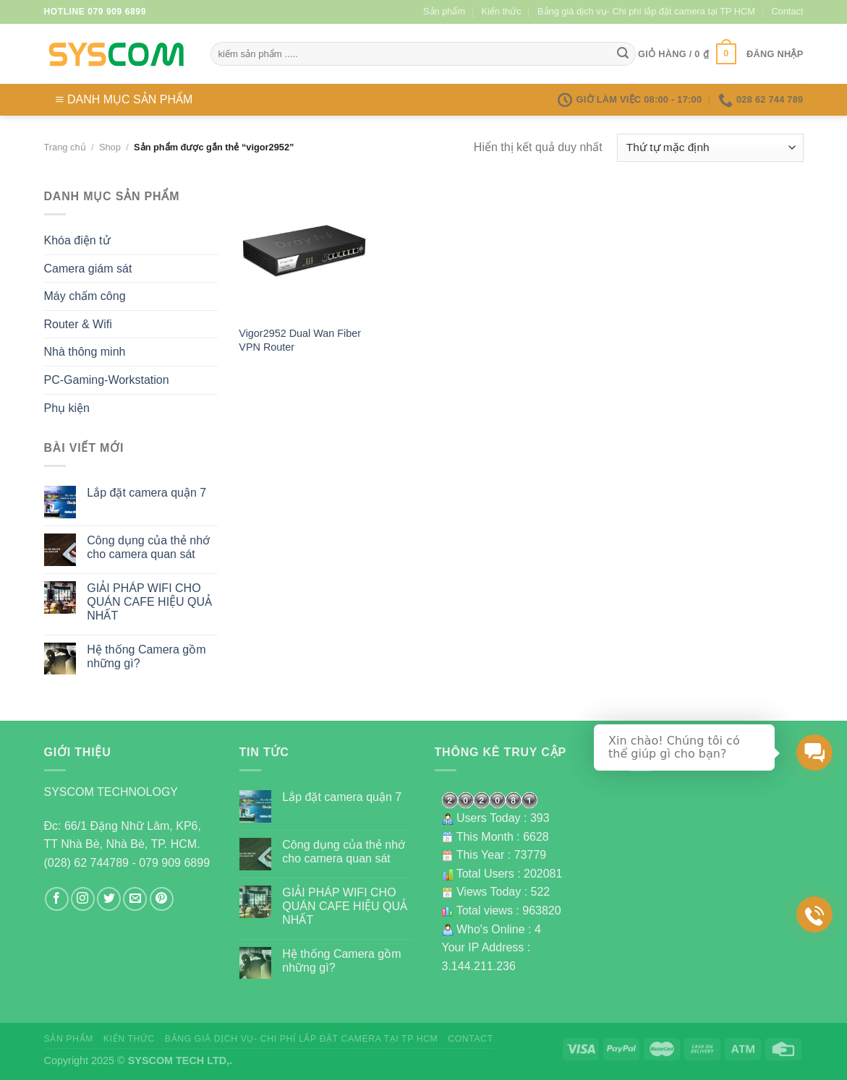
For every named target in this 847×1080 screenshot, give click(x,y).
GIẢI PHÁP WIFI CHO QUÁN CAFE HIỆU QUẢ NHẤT (149, 602)
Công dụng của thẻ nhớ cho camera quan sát (148, 547)
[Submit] (622, 54)
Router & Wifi (78, 324)
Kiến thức (502, 11)
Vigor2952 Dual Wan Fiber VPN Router (300, 340)
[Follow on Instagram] (83, 899)
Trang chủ (65, 147)
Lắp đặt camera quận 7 (146, 493)
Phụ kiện (67, 408)
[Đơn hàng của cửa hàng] (710, 148)
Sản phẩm (444, 11)
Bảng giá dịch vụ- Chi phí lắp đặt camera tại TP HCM (646, 11)
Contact (787, 11)
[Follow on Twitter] (109, 899)
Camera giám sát (88, 268)
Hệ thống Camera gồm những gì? (146, 656)
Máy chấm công (85, 296)
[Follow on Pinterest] (162, 899)
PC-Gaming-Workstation (106, 380)
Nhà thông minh (85, 352)
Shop (110, 147)
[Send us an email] (135, 899)
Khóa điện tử (77, 240)
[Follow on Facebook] (57, 899)
